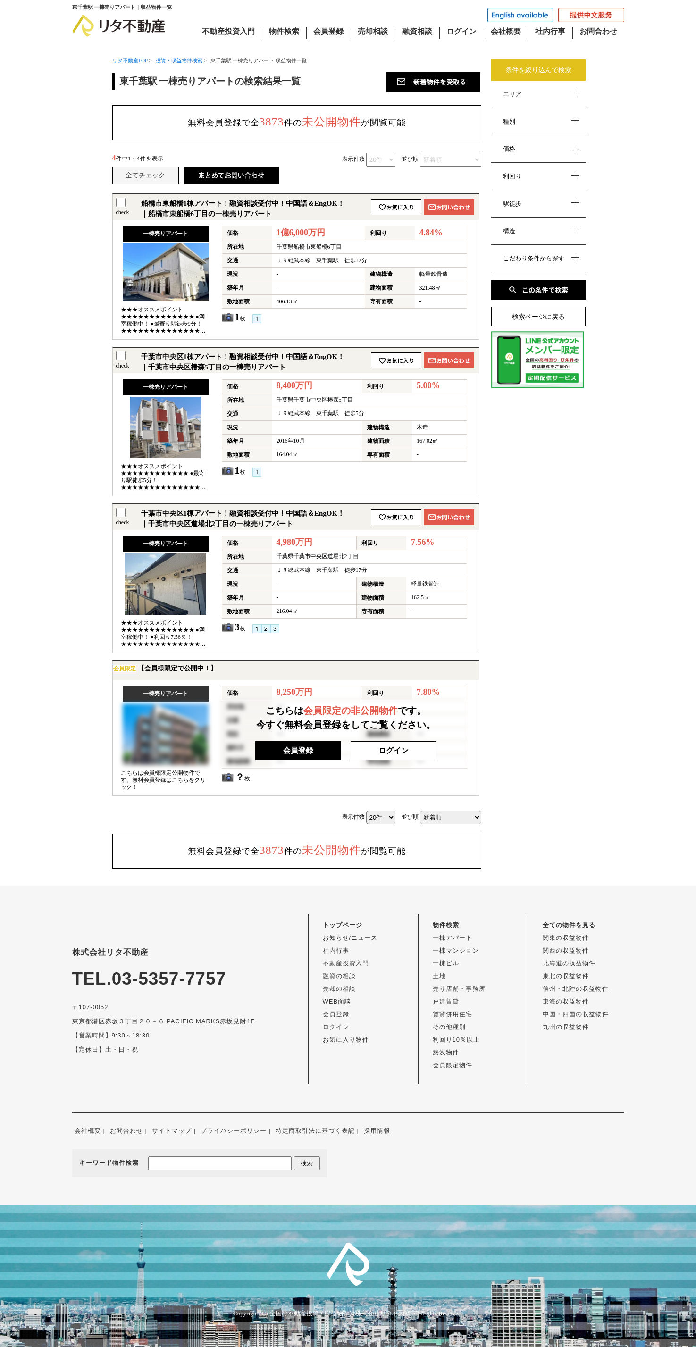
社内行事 (550, 31)
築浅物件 (446, 1052)
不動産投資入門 (228, 31)
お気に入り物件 (346, 1039)
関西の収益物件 (566, 950)
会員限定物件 (452, 1065)
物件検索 (284, 31)
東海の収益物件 (566, 1001)
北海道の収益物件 (569, 963)
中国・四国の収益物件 (576, 1014)
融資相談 (417, 31)
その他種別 (449, 1026)
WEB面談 (337, 1001)
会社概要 (506, 31)
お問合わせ (598, 31)
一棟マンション (456, 950)
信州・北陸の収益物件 (576, 988)
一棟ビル (446, 963)
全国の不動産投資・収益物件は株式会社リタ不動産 (340, 1313)
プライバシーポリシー (234, 1130)
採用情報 (377, 1130)
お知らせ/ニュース (350, 937)
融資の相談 (339, 975)
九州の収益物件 (566, 1026)
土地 (439, 975)
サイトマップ (172, 1130)
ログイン (461, 31)
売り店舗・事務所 (459, 988)
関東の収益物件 (566, 937)
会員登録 (328, 31)
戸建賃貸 (446, 1001)
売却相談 (373, 31)
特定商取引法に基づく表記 (315, 1130)
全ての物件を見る (569, 925)
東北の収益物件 (566, 975)
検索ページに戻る (538, 316)
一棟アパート (452, 937)
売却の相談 (339, 988)
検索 (307, 1163)
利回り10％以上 (456, 1039)
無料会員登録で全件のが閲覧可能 (297, 122)
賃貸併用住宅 (452, 1014)
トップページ (342, 925)
